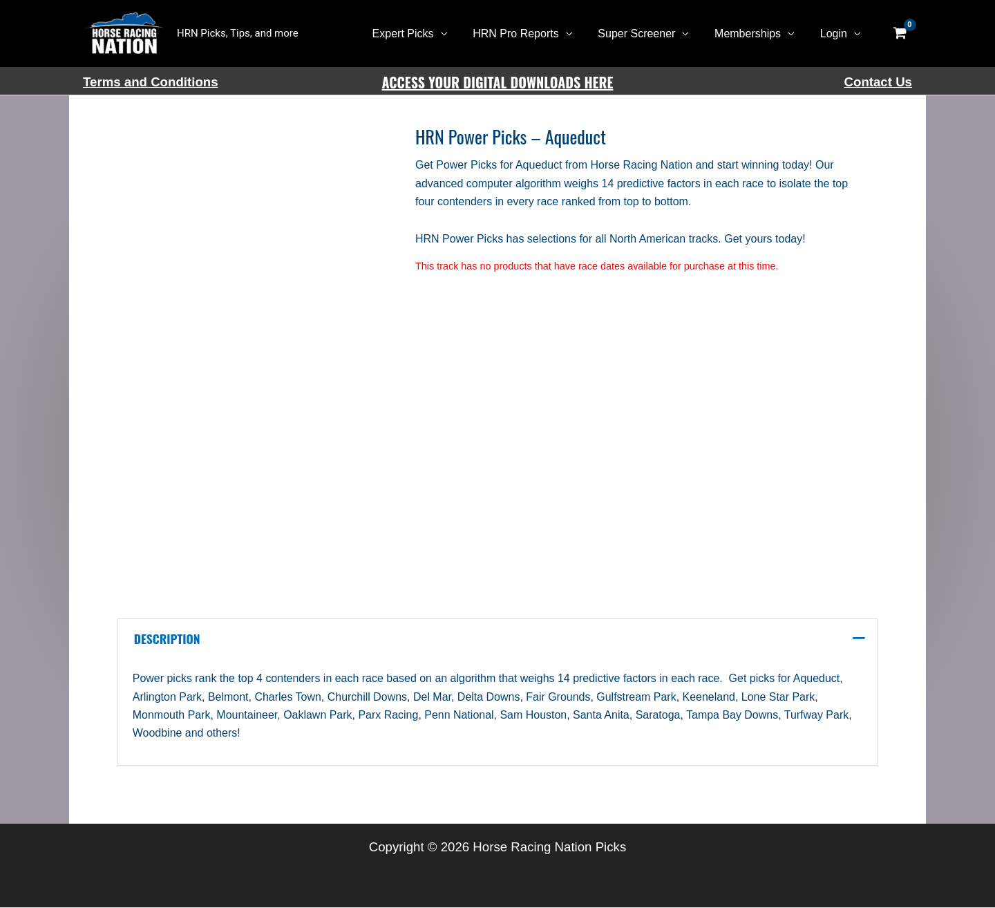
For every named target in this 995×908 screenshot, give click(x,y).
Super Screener (644, 33)
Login (835, 33)
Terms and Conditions (150, 82)
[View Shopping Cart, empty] (899, 33)
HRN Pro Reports (526, 33)
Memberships (752, 33)
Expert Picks (417, 33)
